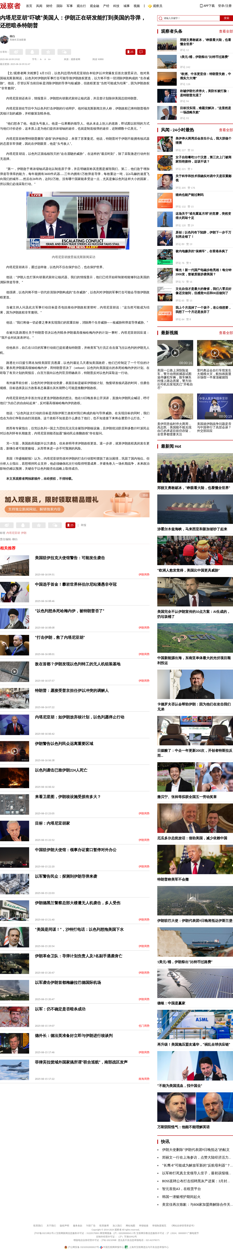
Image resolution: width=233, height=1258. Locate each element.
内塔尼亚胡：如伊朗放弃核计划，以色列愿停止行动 (79, 717)
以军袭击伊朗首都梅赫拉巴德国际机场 (68, 982)
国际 (60, 6)
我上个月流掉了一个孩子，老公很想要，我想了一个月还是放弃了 (203, 310)
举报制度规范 (159, 1225)
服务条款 (77, 1225)
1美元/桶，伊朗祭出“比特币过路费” (204, 57)
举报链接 (143, 1225)
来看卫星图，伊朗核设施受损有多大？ (68, 796)
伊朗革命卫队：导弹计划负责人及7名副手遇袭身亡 (78, 956)
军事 (70, 6)
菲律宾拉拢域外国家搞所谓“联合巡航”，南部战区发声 (81, 1062)
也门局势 (144, 1025)
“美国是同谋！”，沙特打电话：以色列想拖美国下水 (79, 929)
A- (41, 59)
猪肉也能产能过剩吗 (189, 195)
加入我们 (117, 1225)
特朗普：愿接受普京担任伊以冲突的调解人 (72, 690)
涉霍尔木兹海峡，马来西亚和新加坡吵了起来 (192, 529)
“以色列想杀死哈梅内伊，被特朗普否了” (69, 611)
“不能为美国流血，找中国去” (179, 1086)
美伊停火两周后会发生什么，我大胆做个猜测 (203, 141)
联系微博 (104, 1225)
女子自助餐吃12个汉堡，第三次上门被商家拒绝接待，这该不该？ (203, 159)
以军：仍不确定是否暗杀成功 (60, 1009)
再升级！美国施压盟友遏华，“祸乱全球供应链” (193, 1044)
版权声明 (64, 1225)
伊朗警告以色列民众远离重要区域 (64, 743)
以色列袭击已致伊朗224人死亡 (61, 770)
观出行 (81, 6)
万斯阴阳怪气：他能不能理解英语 (183, 1127)
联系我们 (38, 1225)
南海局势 (144, 1079)
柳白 (12, 36)
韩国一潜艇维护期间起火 (181, 1197)
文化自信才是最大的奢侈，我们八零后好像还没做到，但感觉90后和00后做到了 (203, 291)
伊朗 (23, 533)
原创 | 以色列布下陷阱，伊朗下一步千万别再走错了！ (203, 235)
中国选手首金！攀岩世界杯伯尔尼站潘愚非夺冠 (75, 584)
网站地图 (130, 1225)
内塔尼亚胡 (13, 533)
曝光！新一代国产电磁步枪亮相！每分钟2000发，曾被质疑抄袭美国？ (203, 272)
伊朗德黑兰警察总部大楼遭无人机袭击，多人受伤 (77, 903)
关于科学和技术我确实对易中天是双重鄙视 (203, 178)
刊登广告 (91, 1225)
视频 (137, 6)
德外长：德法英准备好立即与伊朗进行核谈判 (74, 1035)
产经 (106, 6)
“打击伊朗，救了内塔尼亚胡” (60, 637)
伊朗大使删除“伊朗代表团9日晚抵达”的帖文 (196, 1150)
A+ (49, 59)
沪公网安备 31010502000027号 (81, 1247)
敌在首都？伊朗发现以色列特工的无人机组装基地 (77, 664)
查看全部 (226, 31)
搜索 (226, 18)
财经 (49, 6)
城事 (126, 6)
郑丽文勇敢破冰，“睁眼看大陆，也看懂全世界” (205, 42)
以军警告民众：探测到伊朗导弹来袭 (66, 876)
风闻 (39, 6)
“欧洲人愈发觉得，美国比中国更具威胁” (188, 570)
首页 (29, 6)
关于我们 (51, 1225)
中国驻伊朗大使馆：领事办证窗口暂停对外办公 (75, 849)
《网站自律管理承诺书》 (183, 1225)
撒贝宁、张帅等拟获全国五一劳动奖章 (187, 797)
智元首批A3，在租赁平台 (181, 1189)
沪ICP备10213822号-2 (45, 1233)
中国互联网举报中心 (112, 1247)
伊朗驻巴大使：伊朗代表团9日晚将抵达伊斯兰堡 (194, 921)
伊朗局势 (144, 574)
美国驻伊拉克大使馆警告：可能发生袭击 (70, 557)
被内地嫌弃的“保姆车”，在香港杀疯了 (202, 251)
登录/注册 (225, 6)
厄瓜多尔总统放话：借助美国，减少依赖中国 (192, 838)
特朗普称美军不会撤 (173, 879)
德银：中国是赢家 (171, 1003)
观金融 (94, 6)
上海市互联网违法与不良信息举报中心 (147, 1247)
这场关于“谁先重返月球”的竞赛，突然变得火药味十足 (203, 216)
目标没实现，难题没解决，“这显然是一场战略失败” (205, 110)
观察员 (155, 6)
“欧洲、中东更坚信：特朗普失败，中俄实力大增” (205, 76)
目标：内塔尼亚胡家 (52, 823)
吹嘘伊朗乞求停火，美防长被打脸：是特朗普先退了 (205, 93)
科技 (116, 6)
